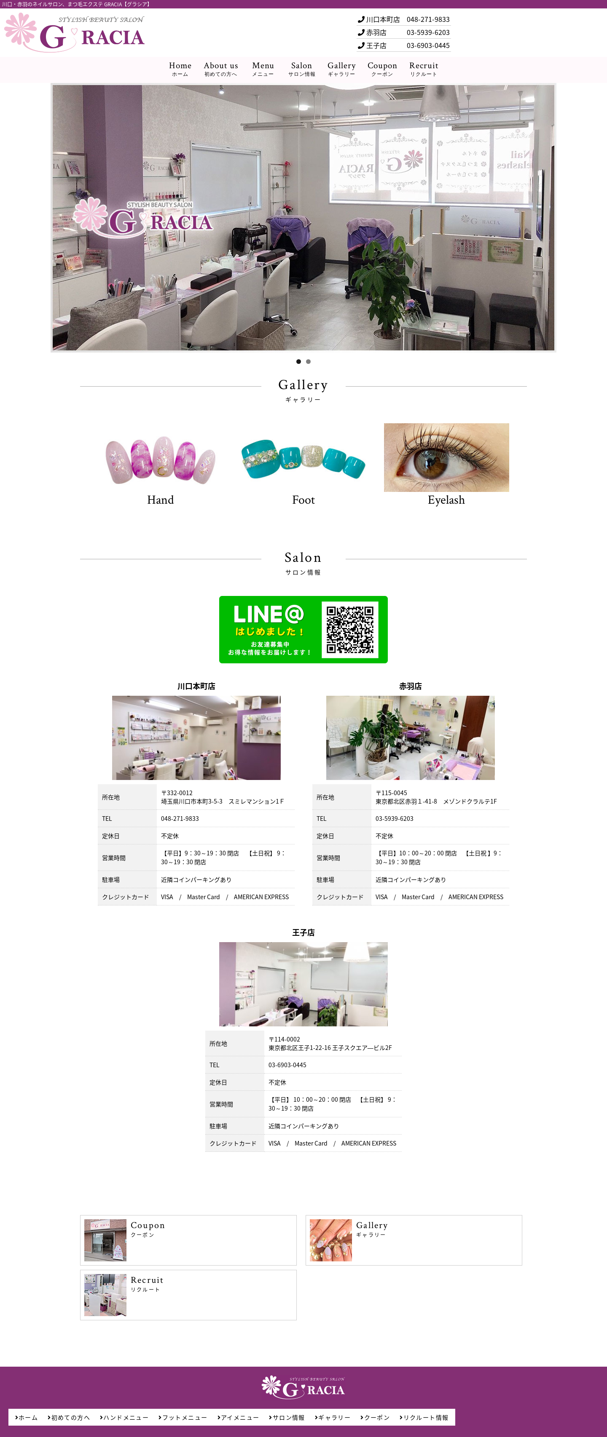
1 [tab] (298, 361)
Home (180, 69)
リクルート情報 (424, 1417)
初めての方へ (69, 1417)
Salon (302, 69)
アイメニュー (239, 1417)
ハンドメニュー (124, 1417)
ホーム (26, 1417)
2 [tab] (308, 361)
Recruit (423, 69)
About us (221, 69)
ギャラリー (333, 1417)
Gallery (342, 69)
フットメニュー (182, 1417)
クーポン (375, 1417)
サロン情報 (287, 1417)
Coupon (383, 69)
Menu (263, 69)
